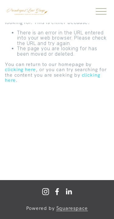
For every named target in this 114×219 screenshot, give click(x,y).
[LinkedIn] (68, 191)
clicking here (20, 69)
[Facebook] (57, 191)
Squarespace (72, 208)
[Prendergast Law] (45, 191)
